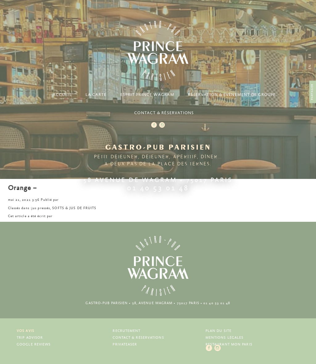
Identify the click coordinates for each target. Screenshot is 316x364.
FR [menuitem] (310, 55)
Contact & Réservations (164, 113)
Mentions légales (225, 338)
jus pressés (40, 208)
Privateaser (125, 344)
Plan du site (218, 331)
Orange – (22, 188)
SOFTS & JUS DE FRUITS (74, 208)
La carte (96, 95)
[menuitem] (310, 66)
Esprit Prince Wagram (147, 95)
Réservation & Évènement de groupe (232, 95)
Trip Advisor (30, 338)
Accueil (62, 95)
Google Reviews (34, 344)
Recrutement (126, 331)
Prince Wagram (158, 51)
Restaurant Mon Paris (229, 344)
